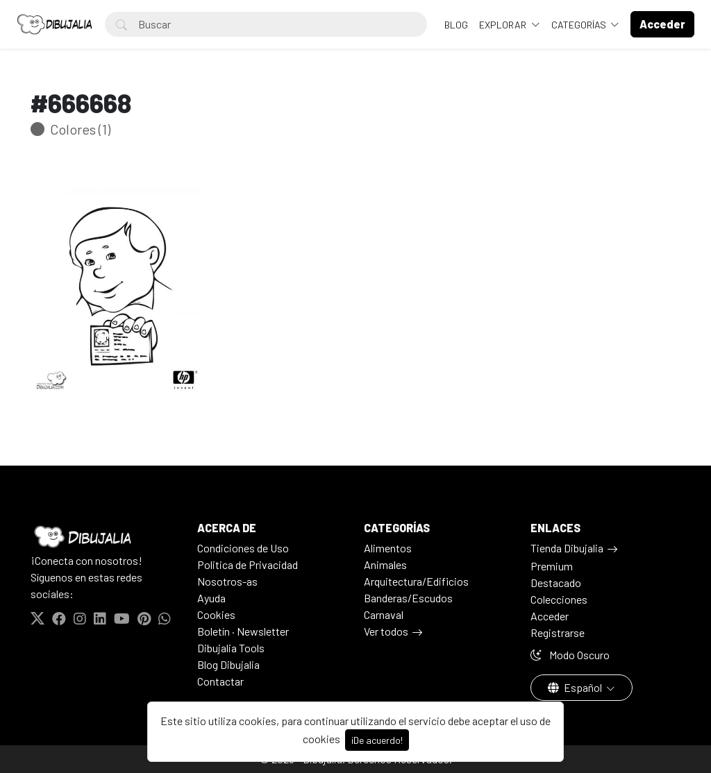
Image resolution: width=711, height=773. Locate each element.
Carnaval (383, 614)
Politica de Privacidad (247, 564)
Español (576, 687)
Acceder (549, 615)
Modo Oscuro (570, 654)
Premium (551, 565)
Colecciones (558, 599)
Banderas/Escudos (408, 597)
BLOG (456, 25)
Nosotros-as (227, 581)
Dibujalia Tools (231, 647)
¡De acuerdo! (377, 740)
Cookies (216, 614)
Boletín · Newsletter (243, 631)
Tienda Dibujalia (566, 547)
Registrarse (557, 632)
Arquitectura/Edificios (416, 581)
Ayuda (211, 597)
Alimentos (388, 547)
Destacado (555, 582)
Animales (385, 564)
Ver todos (386, 631)
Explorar (503, 25)
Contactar (220, 681)
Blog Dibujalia (228, 664)
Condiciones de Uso (243, 547)
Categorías (579, 25)
